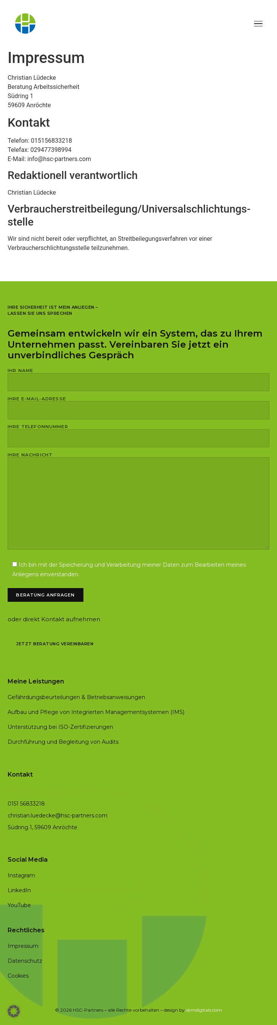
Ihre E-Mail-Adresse (138, 405)
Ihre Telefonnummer (138, 433)
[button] (13, 1011)
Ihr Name (138, 377)
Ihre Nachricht (138, 502)
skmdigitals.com (204, 1010)
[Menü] (258, 23)
